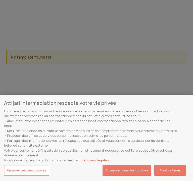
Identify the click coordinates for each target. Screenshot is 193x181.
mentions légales (94, 160)
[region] (96, 138)
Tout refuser (170, 170)
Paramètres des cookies (26, 170)
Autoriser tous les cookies (126, 170)
